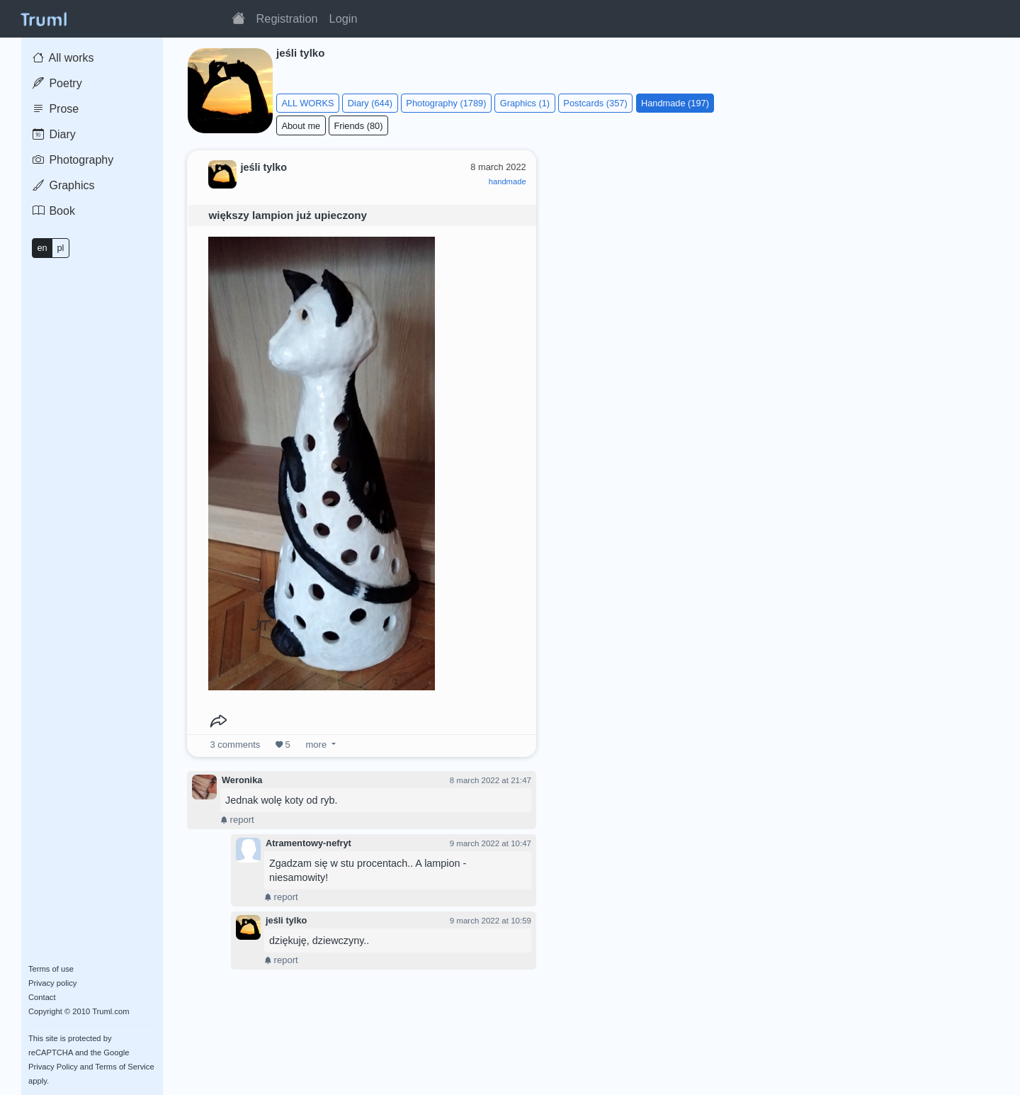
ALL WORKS (307, 103)
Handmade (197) (675, 103)
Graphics (63, 185)
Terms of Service (124, 1066)
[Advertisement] (777, 236)
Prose (56, 109)
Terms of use (51, 969)
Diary (54, 134)
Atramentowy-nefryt (308, 843)
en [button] (42, 247)
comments (235, 744)
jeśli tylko (286, 920)
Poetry (57, 83)
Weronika (242, 780)
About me (300, 125)
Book (54, 211)
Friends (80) (358, 125)
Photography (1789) (446, 103)
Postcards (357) (595, 103)
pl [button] (60, 247)
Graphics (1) (525, 103)
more (316, 744)
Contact (42, 997)
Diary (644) (370, 103)
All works (63, 58)
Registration (287, 18)
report (237, 819)
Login (343, 18)
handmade (507, 181)
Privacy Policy (53, 1066)
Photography (73, 160)
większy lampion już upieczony (287, 215)
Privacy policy (52, 983)
